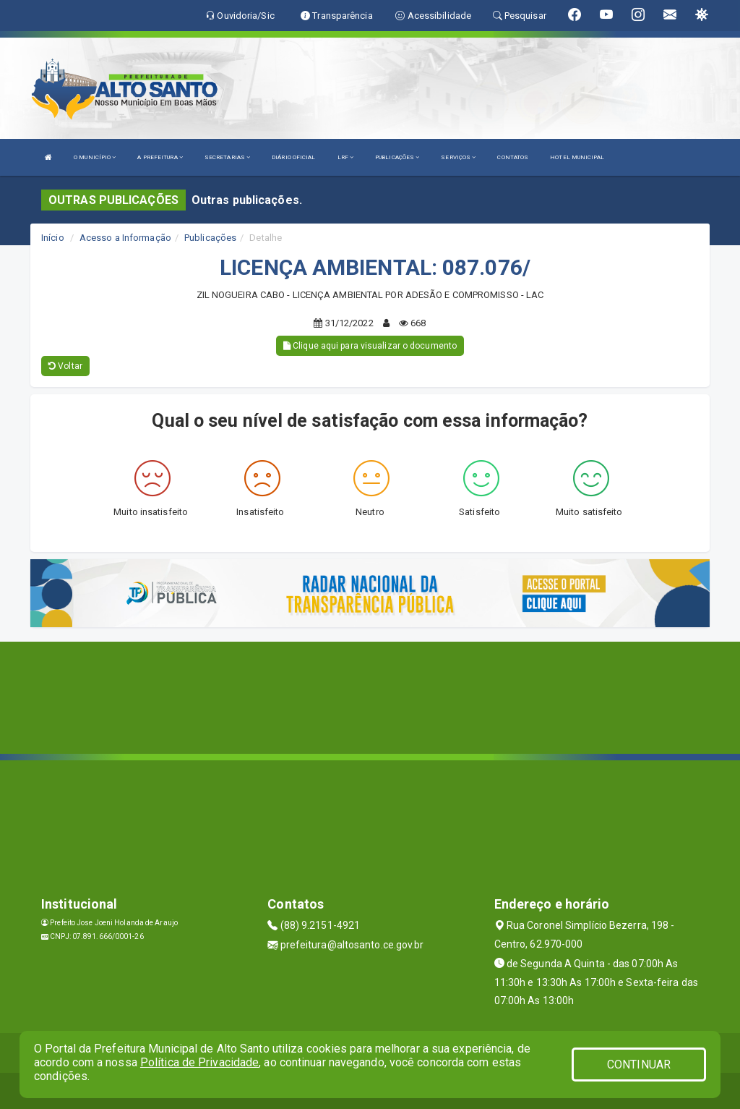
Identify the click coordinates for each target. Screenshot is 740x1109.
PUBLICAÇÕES (397, 157)
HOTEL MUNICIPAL (577, 157)
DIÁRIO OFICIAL (293, 157)
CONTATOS (512, 157)
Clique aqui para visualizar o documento (370, 346)
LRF (345, 157)
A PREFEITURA (159, 157)
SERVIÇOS (458, 157)
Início (52, 237)
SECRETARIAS (227, 157)
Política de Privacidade (199, 1062)
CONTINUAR (639, 1064)
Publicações (210, 237)
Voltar (65, 366)
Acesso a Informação (125, 237)
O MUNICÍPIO (95, 157)
